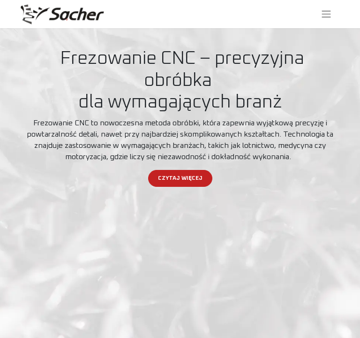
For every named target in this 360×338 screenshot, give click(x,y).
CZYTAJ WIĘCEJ (180, 178)
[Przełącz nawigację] (326, 14)
